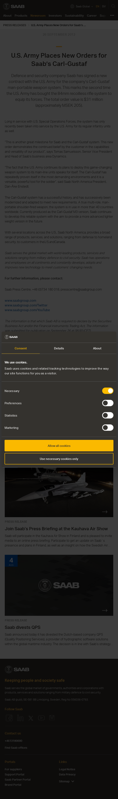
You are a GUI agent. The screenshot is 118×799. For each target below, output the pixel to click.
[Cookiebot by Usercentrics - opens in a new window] (96, 337)
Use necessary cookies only (59, 459)
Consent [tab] (21, 348)
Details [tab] (59, 348)
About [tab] (97, 348)
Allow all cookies (59, 446)
